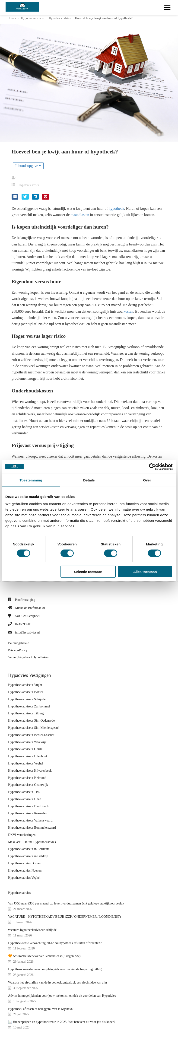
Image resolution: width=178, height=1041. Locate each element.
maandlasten (80, 215)
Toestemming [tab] (31, 480)
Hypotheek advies (29, 185)
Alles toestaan (145, 572)
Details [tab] (89, 480)
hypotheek (116, 208)
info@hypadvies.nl (27, 632)
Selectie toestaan (88, 572)
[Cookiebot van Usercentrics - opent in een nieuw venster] (152, 466)
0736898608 (23, 624)
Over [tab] (147, 480)
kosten (128, 311)
